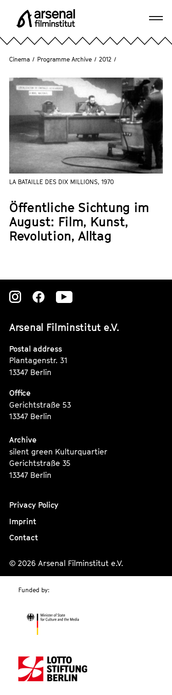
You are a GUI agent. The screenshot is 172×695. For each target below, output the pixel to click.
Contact (23, 537)
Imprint (22, 521)
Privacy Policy (33, 505)
